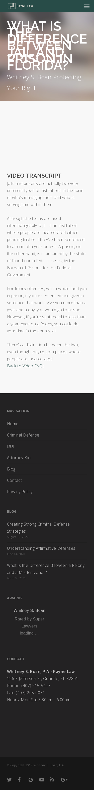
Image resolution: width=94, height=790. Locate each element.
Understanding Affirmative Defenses (41, 548)
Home (13, 423)
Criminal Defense (23, 435)
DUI (11, 446)
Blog (11, 469)
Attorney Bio (19, 457)
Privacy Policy (20, 491)
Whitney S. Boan (29, 610)
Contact (14, 480)
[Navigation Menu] (86, 6)
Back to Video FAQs (26, 366)
